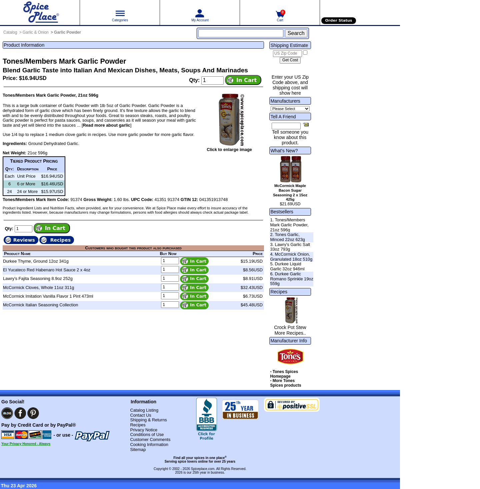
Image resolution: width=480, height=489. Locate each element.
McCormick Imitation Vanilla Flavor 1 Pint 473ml (48, 296)
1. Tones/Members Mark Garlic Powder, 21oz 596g (289, 224)
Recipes (278, 291)
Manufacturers (285, 101)
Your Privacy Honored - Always (25, 444)
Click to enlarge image (229, 149)
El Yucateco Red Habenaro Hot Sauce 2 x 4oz (46, 269)
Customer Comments (150, 439)
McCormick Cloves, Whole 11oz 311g (38, 287)
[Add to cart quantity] (212, 80)
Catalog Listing (144, 410)
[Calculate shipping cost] (290, 60)
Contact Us (140, 415)
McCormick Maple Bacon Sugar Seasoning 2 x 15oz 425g (290, 192)
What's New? (284, 150)
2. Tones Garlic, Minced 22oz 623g (287, 237)
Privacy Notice (143, 429)
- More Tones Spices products (285, 383)
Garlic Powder (67, 32)
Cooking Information (149, 444)
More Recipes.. (290, 333)
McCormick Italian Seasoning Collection (40, 304)
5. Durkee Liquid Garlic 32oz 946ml (287, 266)
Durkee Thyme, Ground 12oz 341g (36, 261)
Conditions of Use (147, 434)
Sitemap (138, 449)
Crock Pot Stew (290, 327)
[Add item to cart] (243, 80)
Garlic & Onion (36, 32)
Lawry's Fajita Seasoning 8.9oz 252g (38, 278)
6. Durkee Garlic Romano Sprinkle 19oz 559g (291, 278)
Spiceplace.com (203, 469)
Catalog (10, 32)
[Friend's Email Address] (286, 126)
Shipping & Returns (148, 419)
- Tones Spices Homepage (284, 374)
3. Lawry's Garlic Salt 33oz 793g (290, 247)
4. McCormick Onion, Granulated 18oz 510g (291, 257)
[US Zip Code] (287, 53)
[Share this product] (306, 124)
